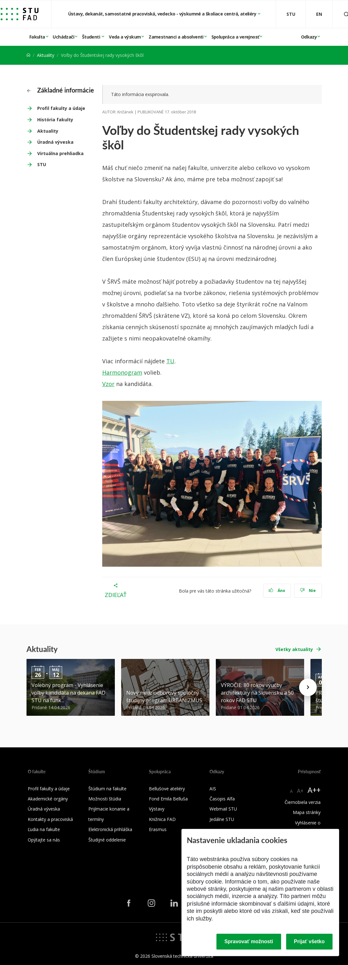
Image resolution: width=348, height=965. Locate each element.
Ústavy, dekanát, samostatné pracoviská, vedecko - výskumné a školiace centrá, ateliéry (162, 14)
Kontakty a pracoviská (50, 819)
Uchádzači (63, 37)
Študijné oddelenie (107, 840)
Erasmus (158, 829)
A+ (300, 790)
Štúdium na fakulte (107, 789)
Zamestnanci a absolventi (176, 37)
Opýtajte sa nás (44, 840)
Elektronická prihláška (110, 829)
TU (170, 361)
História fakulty (55, 120)
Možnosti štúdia (104, 799)
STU (41, 164)
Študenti (91, 37)
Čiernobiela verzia (303, 802)
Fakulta (37, 37)
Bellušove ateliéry (167, 789)
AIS (212, 789)
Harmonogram (122, 372)
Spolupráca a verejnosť (235, 37)
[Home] (28, 55)
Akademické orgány (48, 799)
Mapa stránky (307, 812)
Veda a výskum (125, 37)
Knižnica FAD (162, 819)
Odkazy (309, 37)
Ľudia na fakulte (44, 829)
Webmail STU (223, 809)
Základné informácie (60, 90)
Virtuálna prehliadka (60, 153)
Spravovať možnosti (248, 941)
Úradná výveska (55, 142)
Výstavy (156, 809)
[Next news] (308, 687)
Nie (308, 590)
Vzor (108, 384)
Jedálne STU (221, 819)
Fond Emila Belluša (168, 799)
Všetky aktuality (294, 649)
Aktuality (45, 55)
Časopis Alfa (222, 799)
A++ (314, 790)
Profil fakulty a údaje (61, 108)
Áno (276, 590)
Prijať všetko (309, 941)
